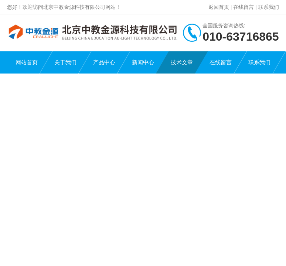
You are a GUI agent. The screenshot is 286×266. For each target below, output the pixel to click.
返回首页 (218, 7)
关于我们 (65, 62)
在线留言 (243, 7)
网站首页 (27, 62)
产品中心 (104, 62)
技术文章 (182, 62)
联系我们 (268, 7)
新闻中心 (143, 62)
